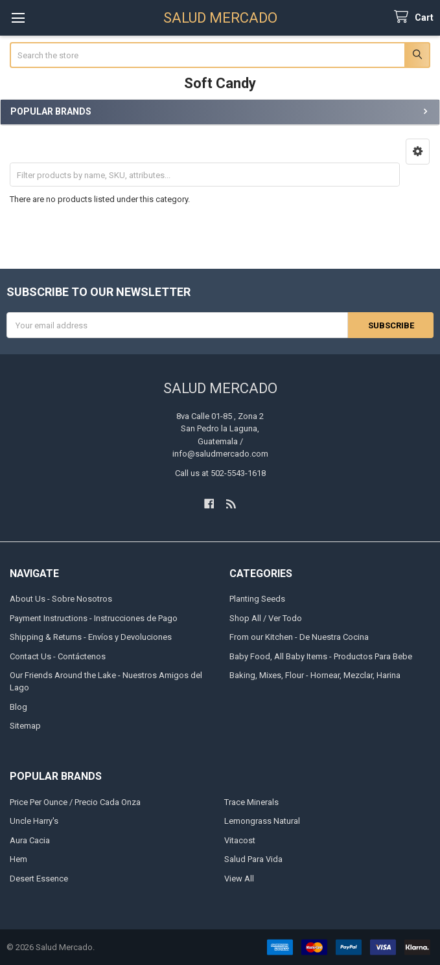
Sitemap (25, 726)
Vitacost (239, 840)
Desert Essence (39, 878)
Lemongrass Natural (262, 821)
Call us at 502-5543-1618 (220, 472)
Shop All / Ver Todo (265, 617)
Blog (18, 707)
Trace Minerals (251, 802)
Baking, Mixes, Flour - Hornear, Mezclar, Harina (314, 675)
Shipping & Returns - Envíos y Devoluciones (91, 637)
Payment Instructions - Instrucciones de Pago (94, 617)
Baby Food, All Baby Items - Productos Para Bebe (320, 656)
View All (239, 878)
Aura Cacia (30, 840)
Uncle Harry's (34, 821)
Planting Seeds (257, 599)
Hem (18, 859)
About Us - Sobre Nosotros (61, 599)
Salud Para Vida (253, 859)
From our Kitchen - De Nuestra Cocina (299, 637)
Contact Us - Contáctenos (58, 656)
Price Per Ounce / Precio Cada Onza (75, 802)
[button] (418, 152)
